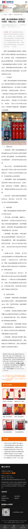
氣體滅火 (3, 500)
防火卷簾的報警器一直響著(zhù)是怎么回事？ (14, 447)
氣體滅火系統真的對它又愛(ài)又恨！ (14, 449)
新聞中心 (11, 14)
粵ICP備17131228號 (20, 522)
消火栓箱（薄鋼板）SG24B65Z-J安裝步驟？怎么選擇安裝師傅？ (15, 379)
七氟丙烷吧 (17, 496)
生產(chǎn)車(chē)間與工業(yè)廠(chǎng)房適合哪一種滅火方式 (14, 443)
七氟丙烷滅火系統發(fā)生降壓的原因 (14, 451)
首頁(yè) (5, 14)
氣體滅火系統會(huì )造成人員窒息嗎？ (14, 453)
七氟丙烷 (3, 496)
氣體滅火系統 (5, 498)
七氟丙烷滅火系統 (9, 486)
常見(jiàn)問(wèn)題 (18, 14)
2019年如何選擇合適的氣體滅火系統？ (14, 455)
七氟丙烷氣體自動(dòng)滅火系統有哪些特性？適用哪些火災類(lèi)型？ (14, 445)
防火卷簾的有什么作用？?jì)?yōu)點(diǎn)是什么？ (14, 457)
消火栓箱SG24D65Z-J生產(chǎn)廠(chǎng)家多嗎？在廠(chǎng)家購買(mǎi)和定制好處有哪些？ (15, 376)
